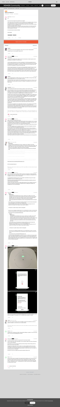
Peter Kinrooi (9, 16)
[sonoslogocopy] (30, 2)
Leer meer (7, 1)
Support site (36, 5)
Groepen (32, 5)
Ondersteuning (12, 1)
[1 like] (12, 366)
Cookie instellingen (30, 374)
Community (5, 8)
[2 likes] (12, 114)
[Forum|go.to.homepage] (12, 5)
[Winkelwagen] (57, 2)
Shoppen (3, 1)
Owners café (17, 8)
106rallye (9, 48)
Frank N (9, 142)
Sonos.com (40, 5)
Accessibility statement (37, 374)
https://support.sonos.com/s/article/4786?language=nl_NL (16, 161)
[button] (47, 5)
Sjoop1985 (9, 87)
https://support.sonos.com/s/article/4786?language (15, 212)
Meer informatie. (50, 400)
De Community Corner (11, 8)
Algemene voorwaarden (23, 374)
